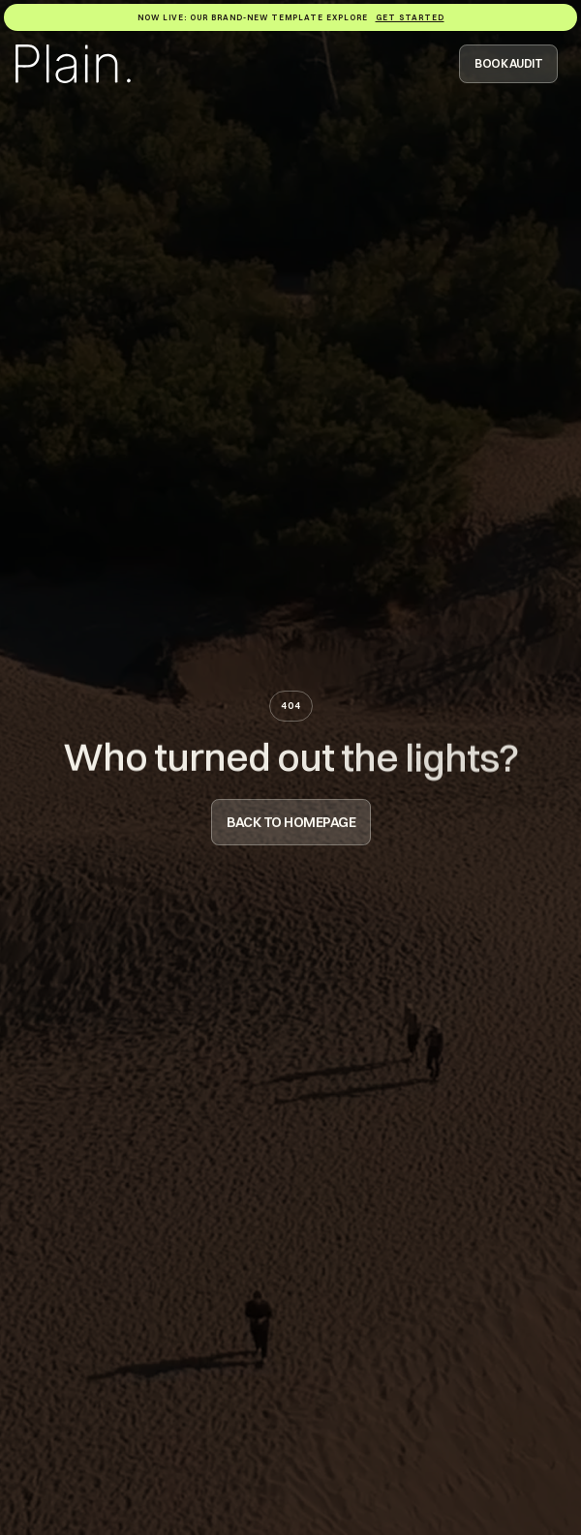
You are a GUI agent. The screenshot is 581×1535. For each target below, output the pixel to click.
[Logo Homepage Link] (73, 63)
